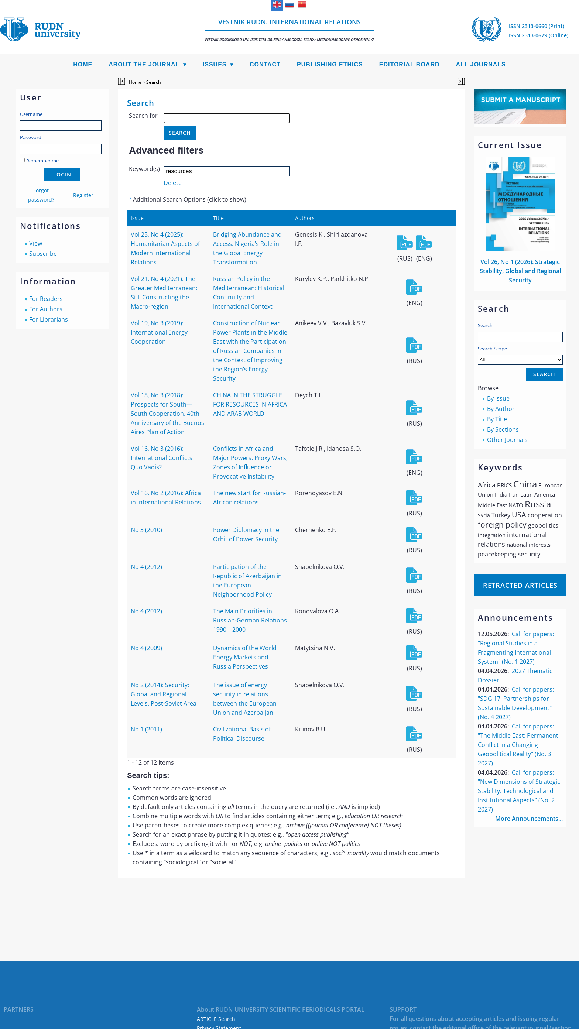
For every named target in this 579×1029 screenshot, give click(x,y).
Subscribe (43, 254)
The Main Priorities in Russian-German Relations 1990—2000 (250, 620)
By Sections (503, 429)
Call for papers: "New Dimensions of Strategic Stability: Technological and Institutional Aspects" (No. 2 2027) (519, 790)
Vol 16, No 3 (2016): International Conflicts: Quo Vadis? (162, 458)
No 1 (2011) (146, 729)
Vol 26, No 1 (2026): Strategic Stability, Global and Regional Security (520, 271)
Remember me (42, 160)
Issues (215, 64)
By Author (501, 409)
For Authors (45, 309)
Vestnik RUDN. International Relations (289, 29)
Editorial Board (409, 64)
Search (485, 325)
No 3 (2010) (146, 530)
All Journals (481, 64)
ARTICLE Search (216, 1018)
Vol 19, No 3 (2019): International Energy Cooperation (159, 332)
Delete (173, 183)
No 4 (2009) (146, 648)
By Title (497, 419)
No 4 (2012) (146, 567)
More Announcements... (529, 818)
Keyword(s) (144, 169)
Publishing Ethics (330, 64)
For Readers (46, 299)
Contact (265, 64)
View (35, 243)
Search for (143, 116)
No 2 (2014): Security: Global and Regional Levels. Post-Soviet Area (163, 694)
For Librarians (48, 319)
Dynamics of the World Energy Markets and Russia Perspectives (245, 657)
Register (83, 195)
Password (30, 137)
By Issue (498, 398)
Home (82, 64)
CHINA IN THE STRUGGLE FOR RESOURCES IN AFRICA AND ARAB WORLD (250, 404)
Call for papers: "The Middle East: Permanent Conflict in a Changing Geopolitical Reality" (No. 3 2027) (518, 744)
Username (31, 114)
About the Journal (144, 64)
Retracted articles (520, 585)
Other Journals (507, 440)
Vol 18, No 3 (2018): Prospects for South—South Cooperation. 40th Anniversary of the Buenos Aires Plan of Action (167, 413)
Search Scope (520, 355)
